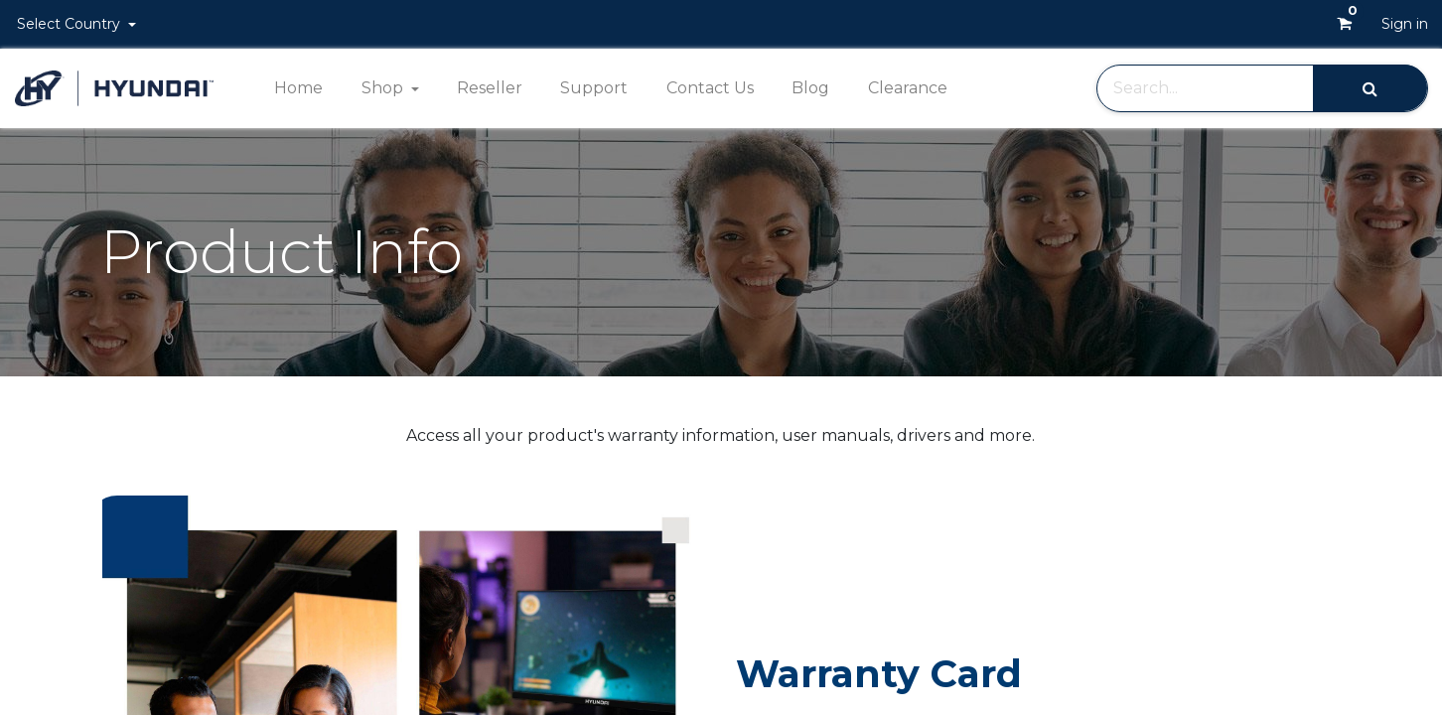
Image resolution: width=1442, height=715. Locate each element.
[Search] (1370, 88)
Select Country (70, 24)
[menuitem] (298, 88)
